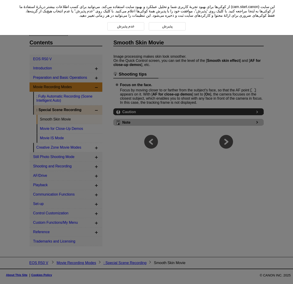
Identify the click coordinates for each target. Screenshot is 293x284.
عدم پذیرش (84, 11)
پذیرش (201, 11)
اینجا (251, 11)
